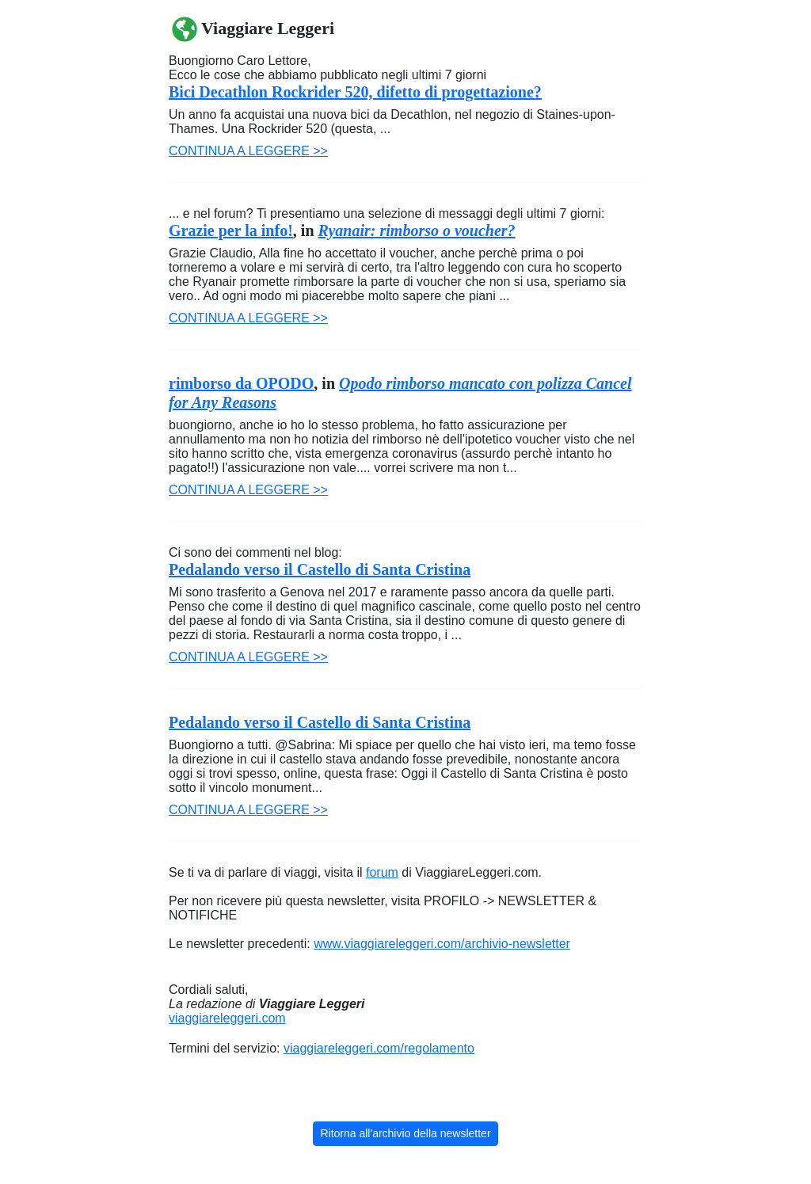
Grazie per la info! (231, 230)
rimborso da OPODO (241, 383)
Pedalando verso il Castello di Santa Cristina (319, 569)
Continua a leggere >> (248, 151)
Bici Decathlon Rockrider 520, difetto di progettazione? (355, 92)
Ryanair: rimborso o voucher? (417, 230)
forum (382, 872)
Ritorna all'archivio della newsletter (405, 1133)
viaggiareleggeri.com (227, 1018)
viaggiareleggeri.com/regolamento (379, 1048)
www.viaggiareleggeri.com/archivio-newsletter (442, 943)
